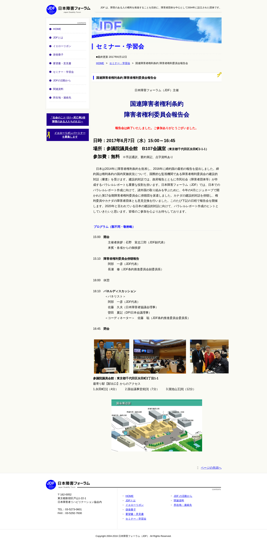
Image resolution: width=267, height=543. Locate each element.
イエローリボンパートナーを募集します (66, 135)
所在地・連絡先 (62, 97)
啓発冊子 (58, 54)
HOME (57, 28)
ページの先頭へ (211, 467)
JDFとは (58, 37)
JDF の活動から (183, 496)
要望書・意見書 (62, 63)
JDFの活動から (62, 80)
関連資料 (58, 88)
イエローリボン (62, 46)
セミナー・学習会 (63, 71)
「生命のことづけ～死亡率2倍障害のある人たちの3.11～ (67, 119)
